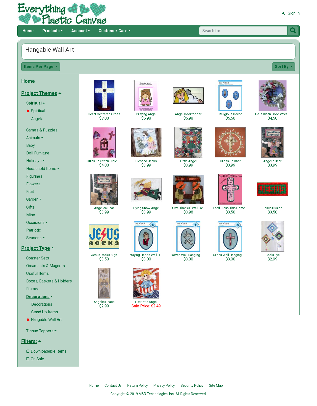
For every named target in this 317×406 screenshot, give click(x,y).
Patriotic (33, 230)
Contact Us (113, 385)
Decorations (41, 304)
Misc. (31, 215)
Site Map (216, 385)
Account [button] (79, 30)
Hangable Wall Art (44, 319)
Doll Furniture (37, 153)
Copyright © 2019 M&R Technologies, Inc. (142, 394)
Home (28, 30)
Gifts (30, 207)
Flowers (33, 184)
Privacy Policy (164, 385)
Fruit (30, 191)
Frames (32, 288)
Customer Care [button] (113, 30)
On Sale (35, 359)
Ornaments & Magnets (45, 265)
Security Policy (192, 385)
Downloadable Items (46, 351)
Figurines (34, 176)
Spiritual (35, 110)
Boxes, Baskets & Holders (49, 281)
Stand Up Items (44, 312)
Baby (30, 145)
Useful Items (37, 273)
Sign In (291, 13)
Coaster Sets (37, 258)
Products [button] (51, 30)
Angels (37, 118)
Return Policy (137, 385)
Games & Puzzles (41, 130)
